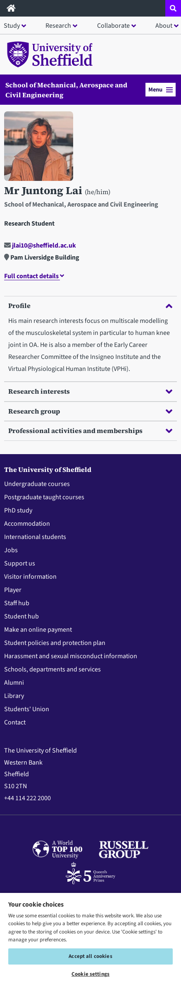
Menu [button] (160, 89)
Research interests (90, 391)
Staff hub (16, 603)
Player (12, 589)
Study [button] (12, 25)
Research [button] (58, 25)
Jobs (11, 550)
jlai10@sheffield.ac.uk (40, 245)
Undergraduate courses (37, 483)
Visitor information (30, 576)
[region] (90, 938)
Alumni (14, 682)
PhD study (18, 510)
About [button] (163, 25)
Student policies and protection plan (54, 642)
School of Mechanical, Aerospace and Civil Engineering (66, 89)
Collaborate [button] (113, 25)
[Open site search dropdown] (173, 8)
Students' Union (26, 709)
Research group (90, 411)
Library (14, 695)
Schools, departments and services (52, 669)
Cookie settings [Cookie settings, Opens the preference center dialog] (90, 974)
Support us (19, 563)
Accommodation (27, 523)
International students (35, 536)
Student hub (21, 616)
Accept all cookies (90, 956)
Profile (90, 305)
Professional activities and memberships (90, 430)
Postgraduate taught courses (44, 497)
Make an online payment (38, 629)
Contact (15, 722)
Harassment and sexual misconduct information (70, 656)
